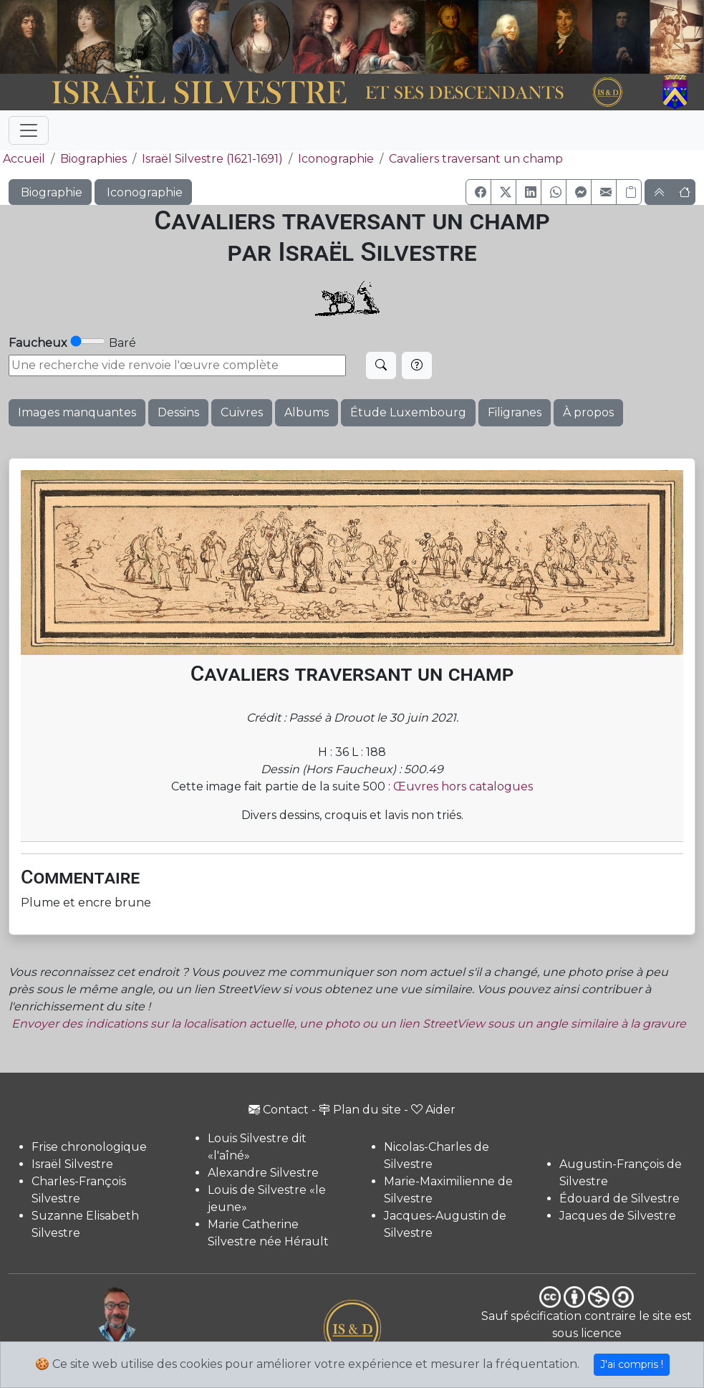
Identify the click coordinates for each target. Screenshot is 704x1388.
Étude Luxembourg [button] (408, 412)
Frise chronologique (89, 1147)
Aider (433, 1109)
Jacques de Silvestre (617, 1215)
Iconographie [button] (143, 192)
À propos (588, 412)
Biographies (93, 159)
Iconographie (336, 159)
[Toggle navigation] (29, 130)
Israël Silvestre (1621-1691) (212, 159)
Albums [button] (306, 412)
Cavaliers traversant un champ (476, 159)
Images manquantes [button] (77, 412)
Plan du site (360, 1109)
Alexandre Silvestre (263, 1172)
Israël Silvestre (72, 1164)
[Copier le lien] (629, 192)
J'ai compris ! (631, 1364)
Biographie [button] (50, 192)
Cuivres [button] (242, 412)
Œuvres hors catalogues (463, 786)
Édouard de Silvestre (619, 1198)
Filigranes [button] (514, 412)
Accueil (22, 159)
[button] (478, 192)
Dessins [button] (178, 412)
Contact (279, 1109)
